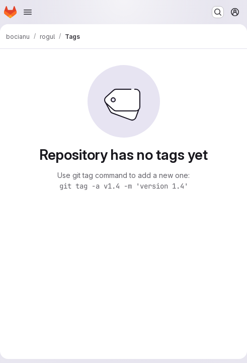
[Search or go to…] (218, 12)
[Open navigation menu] (28, 12)
